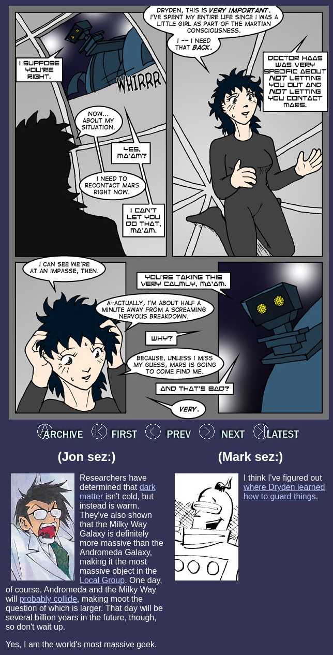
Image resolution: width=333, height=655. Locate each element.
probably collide (48, 598)
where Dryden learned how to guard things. (284, 492)
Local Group (102, 580)
